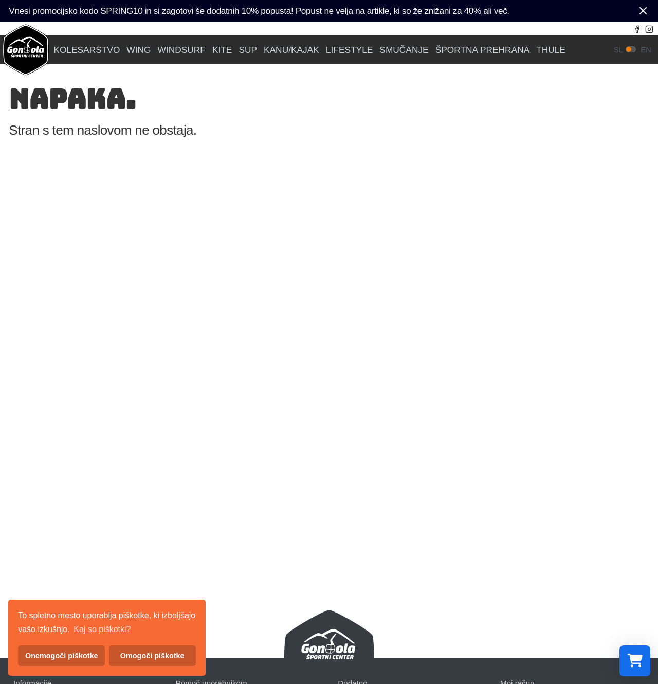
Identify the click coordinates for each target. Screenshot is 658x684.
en (646, 49)
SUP (248, 50)
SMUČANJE (403, 50)
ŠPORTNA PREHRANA (482, 50)
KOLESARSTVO (86, 50)
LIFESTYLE (349, 50)
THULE (550, 50)
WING (138, 50)
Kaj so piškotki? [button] (102, 629)
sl (619, 49)
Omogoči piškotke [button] (152, 656)
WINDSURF (182, 50)
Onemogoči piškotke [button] (61, 656)
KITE (222, 50)
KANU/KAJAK (291, 50)
